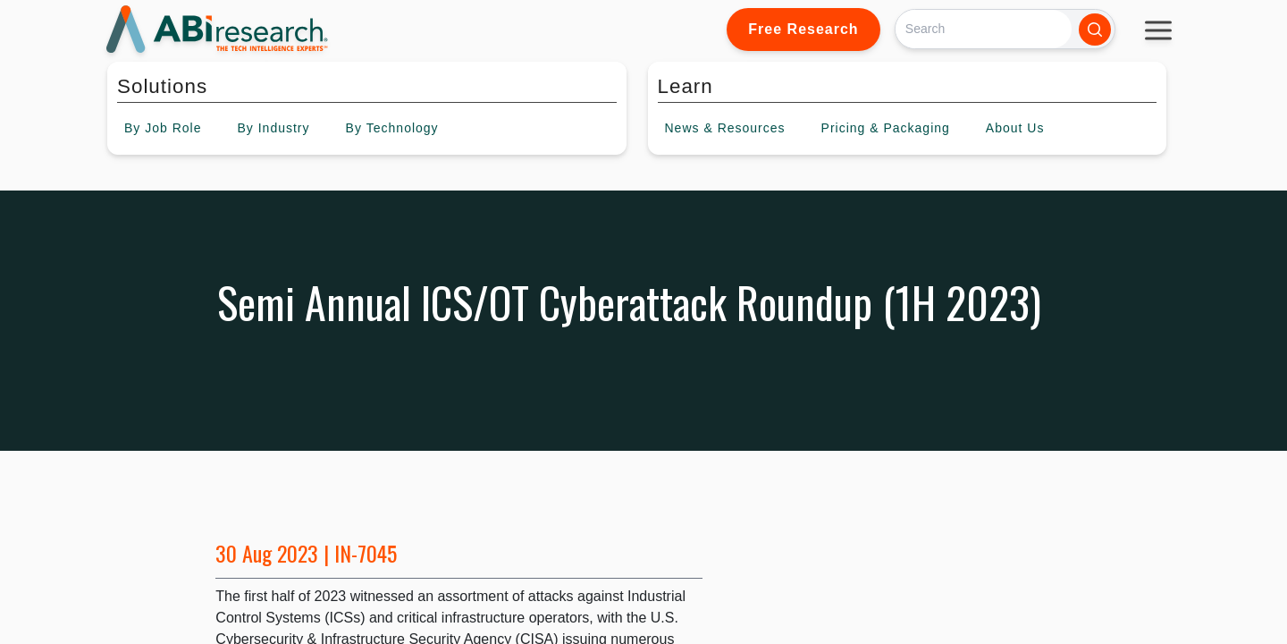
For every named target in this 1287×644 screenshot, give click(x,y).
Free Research (803, 29)
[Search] (984, 29)
